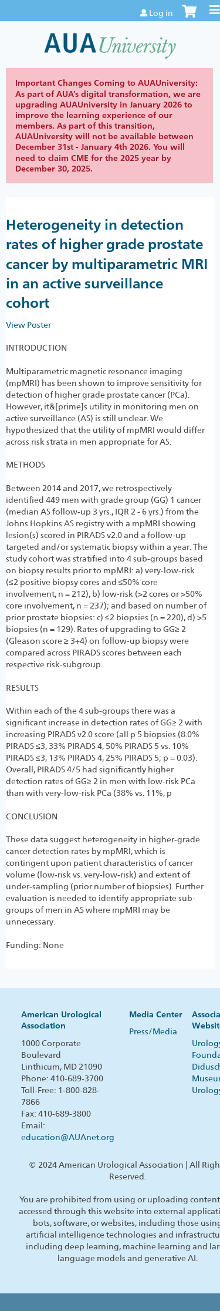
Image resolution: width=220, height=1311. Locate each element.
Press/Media (153, 1031)
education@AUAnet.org (67, 1137)
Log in (161, 13)
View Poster (28, 325)
